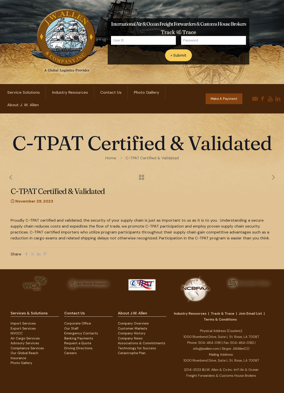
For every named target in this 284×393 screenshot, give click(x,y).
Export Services (23, 328)
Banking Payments (78, 338)
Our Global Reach (24, 353)
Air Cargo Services (25, 338)
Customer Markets (132, 328)
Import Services (23, 323)
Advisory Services (25, 343)
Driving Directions (78, 348)
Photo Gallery (21, 363)
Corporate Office (77, 323)
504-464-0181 (209, 343)
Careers (70, 353)
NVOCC (17, 333)
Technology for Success (137, 348)
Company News (130, 338)
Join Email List (250, 313)
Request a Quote (77, 343)
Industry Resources (190, 313)
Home (110, 158)
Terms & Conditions (220, 319)
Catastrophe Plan (132, 353)
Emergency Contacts (81, 333)
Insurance (18, 358)
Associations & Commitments (141, 343)
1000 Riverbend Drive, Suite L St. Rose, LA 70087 (221, 337)
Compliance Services (27, 348)
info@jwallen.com (206, 348)
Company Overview (133, 323)
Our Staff (71, 328)
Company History (132, 333)
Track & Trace (222, 313)
